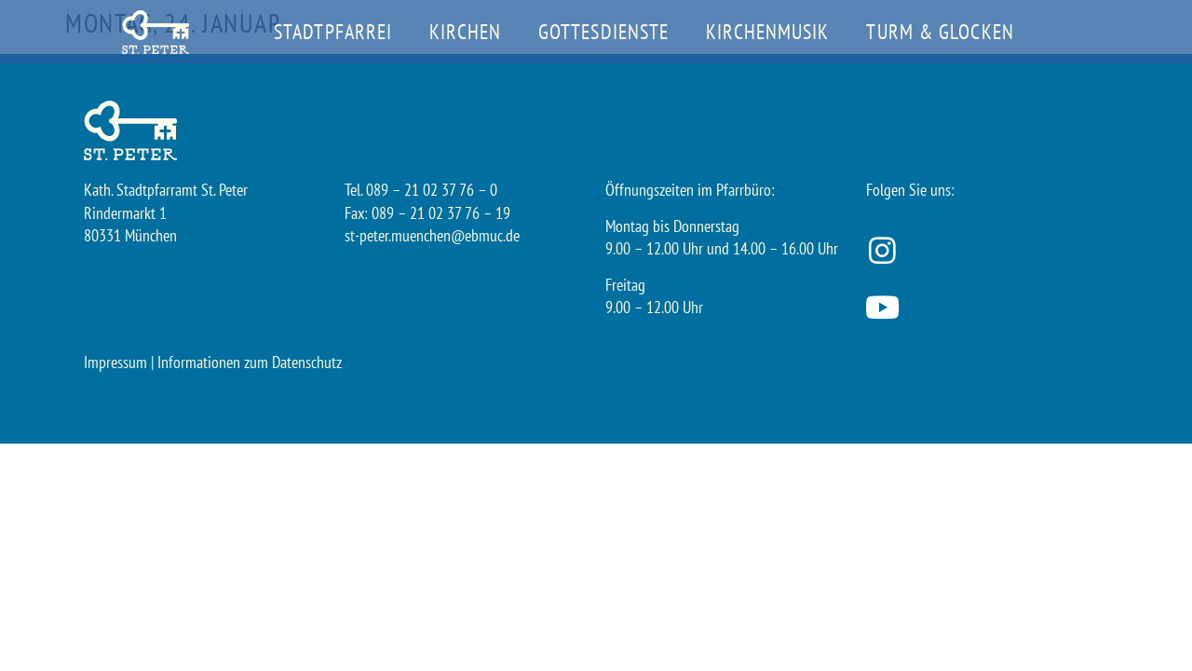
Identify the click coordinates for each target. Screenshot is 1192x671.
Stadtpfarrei (333, 32)
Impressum (115, 362)
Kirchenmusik (767, 32)
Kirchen (465, 32)
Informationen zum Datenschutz (249, 362)
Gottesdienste (603, 32)
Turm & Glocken (939, 32)
